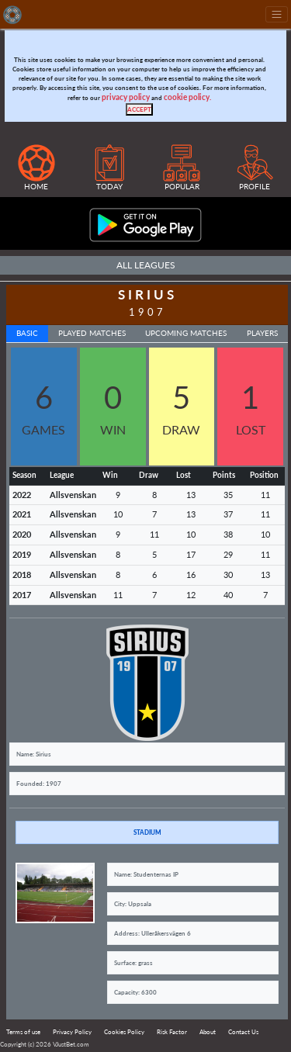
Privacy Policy (72, 1032)
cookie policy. (187, 97)
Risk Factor (172, 1032)
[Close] (139, 109)
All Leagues (145, 265)
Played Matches (92, 333)
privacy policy (126, 97)
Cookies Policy (124, 1032)
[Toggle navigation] (276, 14)
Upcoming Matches (186, 333)
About (207, 1032)
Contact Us (243, 1032)
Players (262, 333)
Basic (27, 333)
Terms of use (23, 1032)
